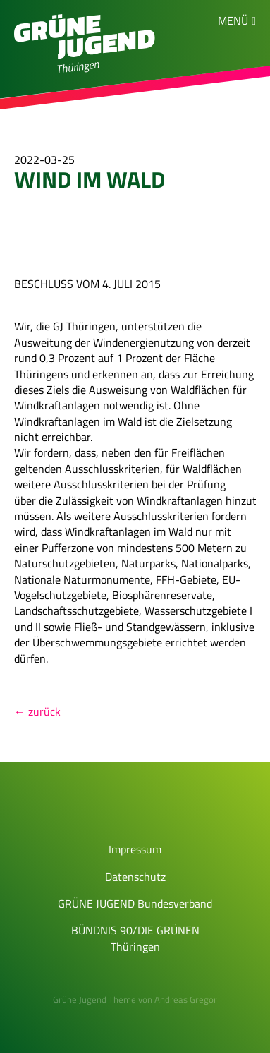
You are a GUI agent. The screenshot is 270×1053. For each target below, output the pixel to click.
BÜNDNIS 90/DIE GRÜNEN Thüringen (135, 938)
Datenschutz (135, 876)
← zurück (37, 711)
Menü (233, 20)
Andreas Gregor (185, 999)
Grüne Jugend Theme (94, 999)
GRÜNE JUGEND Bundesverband (135, 903)
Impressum (135, 849)
